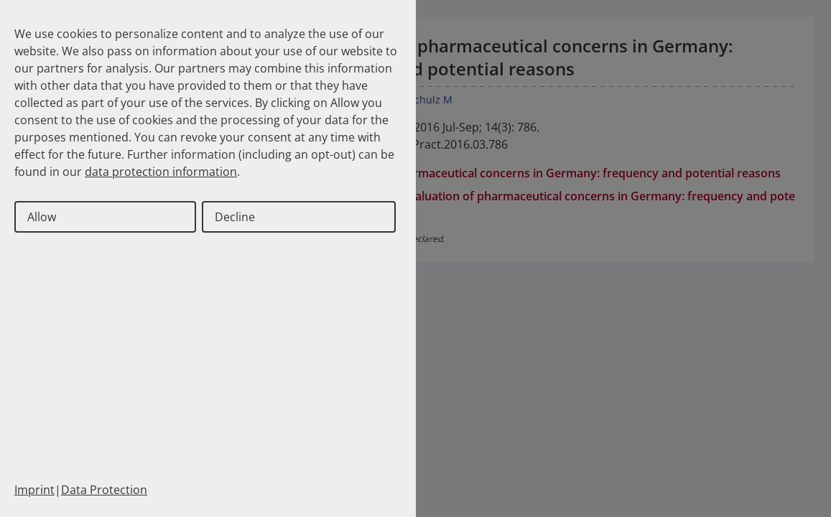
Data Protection (104, 490)
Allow (41, 217)
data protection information (161, 172)
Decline (235, 217)
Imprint (34, 490)
